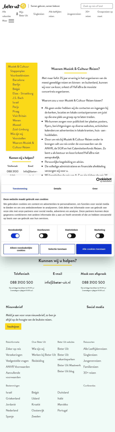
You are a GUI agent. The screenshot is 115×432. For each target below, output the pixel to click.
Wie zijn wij (16, 133)
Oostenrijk (38, 410)
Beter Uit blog (66, 371)
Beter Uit (63, 348)
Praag (16, 111)
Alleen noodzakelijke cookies (21, 249)
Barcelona (18, 80)
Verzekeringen (14, 354)
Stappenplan (17, 71)
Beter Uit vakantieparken (66, 356)
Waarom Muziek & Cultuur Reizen (23, 144)
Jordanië (11, 404)
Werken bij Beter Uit (44, 354)
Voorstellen (19, 138)
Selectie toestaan (57, 249)
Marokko (63, 404)
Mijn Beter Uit (23, 13)
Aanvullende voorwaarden (13, 374)
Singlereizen (38, 14)
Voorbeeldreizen (19, 75)
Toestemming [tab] (20, 188)
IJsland (36, 398)
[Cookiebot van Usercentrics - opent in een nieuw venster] (98, 180)
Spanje (10, 416)
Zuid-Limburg (21, 129)
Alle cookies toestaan (93, 249)
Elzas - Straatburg (23, 93)
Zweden (36, 416)
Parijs (16, 107)
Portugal (62, 410)
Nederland (12, 410)
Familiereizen (90, 366)
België (16, 89)
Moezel (17, 125)
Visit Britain (19, 116)
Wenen (17, 120)
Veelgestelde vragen (17, 360)
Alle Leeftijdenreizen (95, 348)
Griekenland (13, 398)
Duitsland (63, 392)
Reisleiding (38, 360)
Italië (60, 398)
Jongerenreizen (74, 14)
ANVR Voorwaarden (18, 366)
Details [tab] (57, 188)
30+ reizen (89, 372)
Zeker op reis (13, 348)
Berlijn (16, 84)
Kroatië (36, 404)
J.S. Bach (18, 98)
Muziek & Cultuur (18, 66)
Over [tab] (95, 188)
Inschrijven (13, 326)
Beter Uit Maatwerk (69, 365)
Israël (16, 102)
